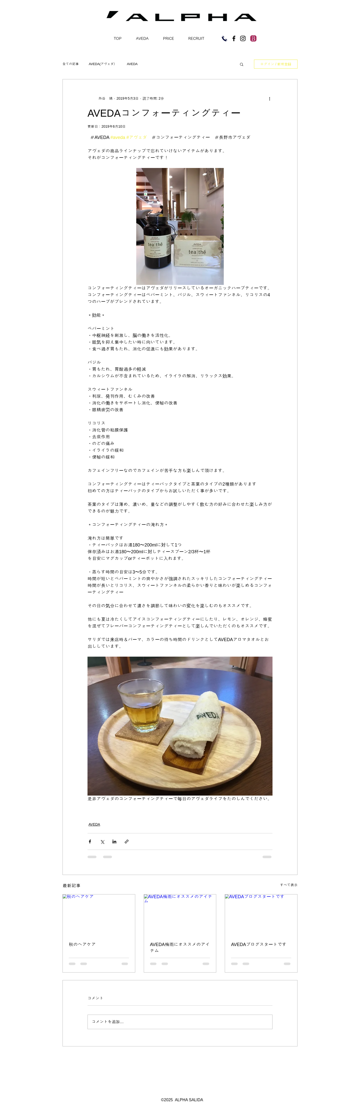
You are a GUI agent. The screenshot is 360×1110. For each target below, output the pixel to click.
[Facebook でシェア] (90, 841)
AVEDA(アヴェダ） (103, 64)
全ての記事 (70, 64)
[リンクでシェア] (126, 841)
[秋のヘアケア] (99, 914)
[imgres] (253, 38)
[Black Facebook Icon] (234, 38)
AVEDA (132, 64)
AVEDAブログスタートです (258, 944)
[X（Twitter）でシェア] (102, 841)
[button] (241, 64)
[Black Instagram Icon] (242, 38)
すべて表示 (289, 885)
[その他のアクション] (269, 98)
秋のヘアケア (82, 944)
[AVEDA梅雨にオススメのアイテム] (180, 914)
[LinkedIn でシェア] (114, 841)
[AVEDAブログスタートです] (261, 914)
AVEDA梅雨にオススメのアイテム (180, 947)
